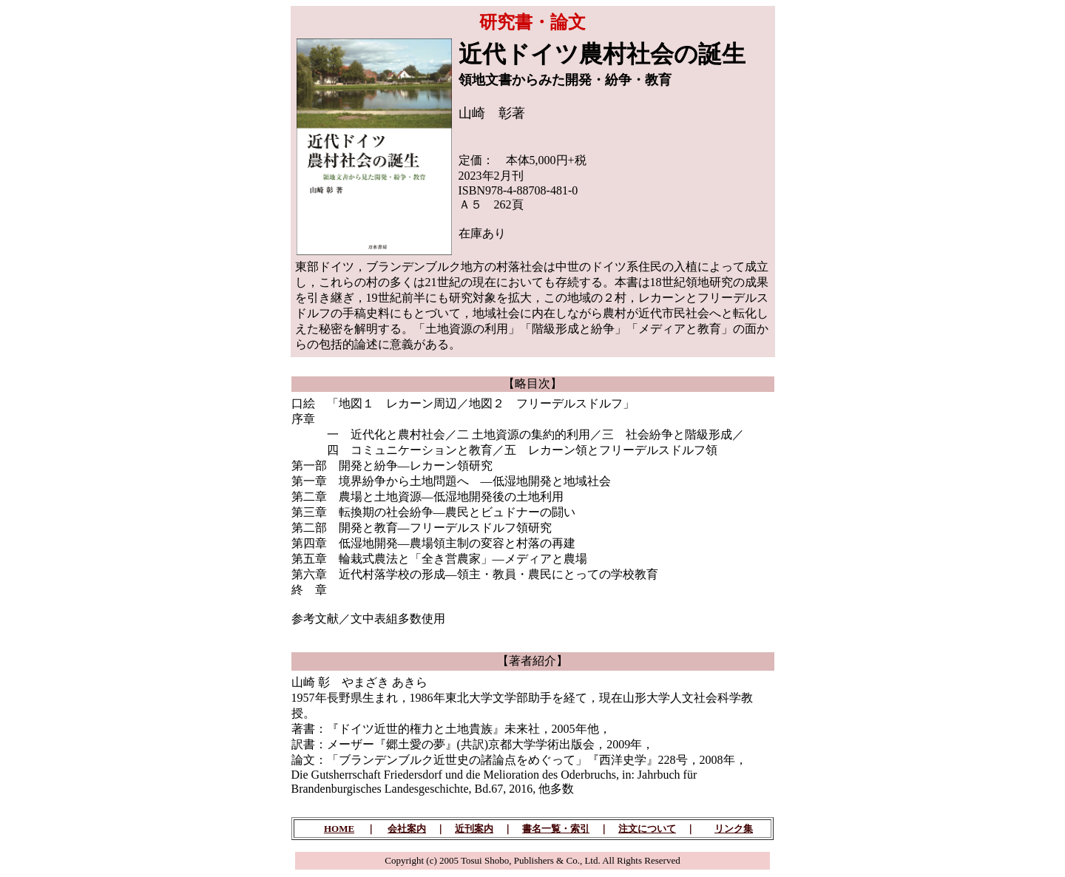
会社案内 (407, 828)
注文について (647, 828)
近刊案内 (474, 828)
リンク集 (733, 828)
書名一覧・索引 (555, 828)
